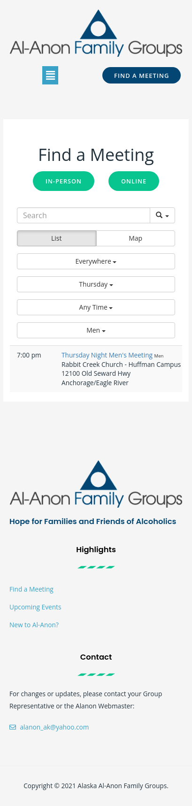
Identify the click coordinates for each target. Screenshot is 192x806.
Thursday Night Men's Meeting (107, 354)
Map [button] (135, 238)
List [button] (56, 238)
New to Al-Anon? (34, 624)
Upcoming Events (35, 606)
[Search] (83, 215)
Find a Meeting (31, 589)
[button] (50, 75)
